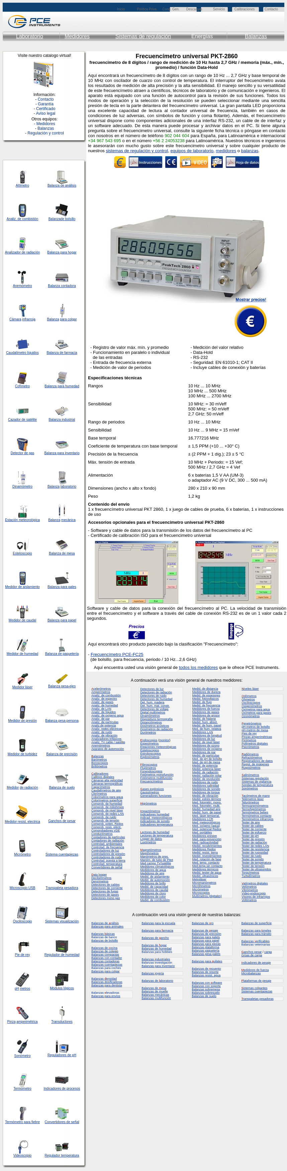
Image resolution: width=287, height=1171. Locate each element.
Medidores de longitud (207, 735)
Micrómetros (200, 889)
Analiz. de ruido (101, 732)
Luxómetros (148, 842)
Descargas (194, 9)
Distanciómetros (151, 722)
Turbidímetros (251, 876)
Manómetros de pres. (154, 856)
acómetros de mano (256, 795)
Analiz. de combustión (106, 695)
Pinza (11, 1021)
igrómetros (148, 803)
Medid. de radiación (205, 772)
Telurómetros (250, 802)
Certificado (45, 108)
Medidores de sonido (206, 789)
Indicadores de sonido (155, 821)
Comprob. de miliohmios (107, 807)
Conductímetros (102, 834)
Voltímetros (249, 900)
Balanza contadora (62, 286)
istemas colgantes (254, 988)
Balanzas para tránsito (256, 934)
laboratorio (68, 486)
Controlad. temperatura (106, 864)
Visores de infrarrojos (256, 896)
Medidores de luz (203, 739)
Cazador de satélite (22, 419)
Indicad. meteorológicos (156, 817)
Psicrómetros (250, 747)
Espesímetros (149, 743)
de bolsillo (68, 219)
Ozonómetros (251, 716)
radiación (33, 252)
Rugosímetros (251, 767)
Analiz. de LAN (101, 708)
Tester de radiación (254, 842)
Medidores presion (204, 836)
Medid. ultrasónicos (205, 876)
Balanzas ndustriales (155, 959)
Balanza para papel (61, 620)
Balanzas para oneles (256, 930)
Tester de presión (253, 839)
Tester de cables (253, 825)
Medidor (13, 654)
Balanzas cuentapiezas (106, 964)
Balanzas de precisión (206, 934)
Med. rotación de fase (206, 859)
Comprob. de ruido (103, 817)
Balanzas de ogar (154, 945)
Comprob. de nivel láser (107, 810)
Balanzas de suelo (204, 996)
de (23, 252)
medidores (226, 150)
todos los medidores (198, 667)
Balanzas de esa (153, 988)
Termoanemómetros (255, 805)
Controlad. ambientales (106, 844)
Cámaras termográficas (107, 783)
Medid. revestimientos (206, 856)
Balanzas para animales (107, 926)
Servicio (219, 9)
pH (17, 988)
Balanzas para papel (205, 940)
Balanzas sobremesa (206, 989)
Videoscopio (22, 1155)
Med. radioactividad (205, 842)
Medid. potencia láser (206, 769)
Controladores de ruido (106, 857)
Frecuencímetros (151, 781)
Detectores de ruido (153, 695)
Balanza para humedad (61, 386)
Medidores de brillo (153, 883)
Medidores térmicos (205, 869)
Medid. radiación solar (206, 775)
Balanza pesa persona (62, 720)
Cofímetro (22, 386)
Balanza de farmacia (61, 353)
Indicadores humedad (154, 814)
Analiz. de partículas (104, 722)
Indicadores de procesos (62, 1088)
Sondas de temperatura (257, 785)
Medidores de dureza (206, 692)
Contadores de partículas (108, 837)
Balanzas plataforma (205, 947)
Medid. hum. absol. (204, 722)
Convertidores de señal (62, 1122)
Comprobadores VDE (105, 830)
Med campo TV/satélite (155, 863)
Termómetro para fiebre (22, 1122)
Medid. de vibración (205, 795)
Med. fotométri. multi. (206, 805)
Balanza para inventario (61, 453)
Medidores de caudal (154, 890)
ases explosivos (152, 789)
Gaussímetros (149, 792)
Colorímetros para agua (107, 797)
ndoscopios (149, 740)
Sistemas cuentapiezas (256, 991)
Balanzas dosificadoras (106, 982)
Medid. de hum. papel (206, 725)
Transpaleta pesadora (62, 888)
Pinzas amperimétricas (257, 737)
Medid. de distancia (205, 688)
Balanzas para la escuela (158, 923)
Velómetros (249, 886)
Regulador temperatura (62, 1155)
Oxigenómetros (252, 706)
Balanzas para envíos (105, 996)
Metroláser (199, 879)
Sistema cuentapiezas (61, 854)
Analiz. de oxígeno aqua (107, 715)
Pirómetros (249, 740)
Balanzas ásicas (103, 934)
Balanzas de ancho (155, 938)
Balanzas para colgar (105, 971)
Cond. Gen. (170, 9)
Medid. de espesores (206, 695)
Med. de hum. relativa (206, 728)
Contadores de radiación (107, 840)
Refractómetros (252, 757)
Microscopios (201, 892)
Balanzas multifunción (156, 998)
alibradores (99, 773)
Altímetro (22, 185)
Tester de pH (250, 836)
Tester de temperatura (256, 862)
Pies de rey (249, 733)
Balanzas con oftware (207, 982)
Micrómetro (22, 854)
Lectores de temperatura (156, 835)
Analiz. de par (100, 718)
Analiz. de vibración (104, 735)
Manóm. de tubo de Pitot (156, 860)
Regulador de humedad (62, 955)
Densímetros (99, 881)
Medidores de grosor (206, 715)
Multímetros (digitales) (207, 896)
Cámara (15, 319)
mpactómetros (150, 811)
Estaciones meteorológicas (158, 747)
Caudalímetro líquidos (22, 353)
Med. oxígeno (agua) (206, 825)
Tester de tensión (253, 866)
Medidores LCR (202, 819)
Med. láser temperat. (206, 815)
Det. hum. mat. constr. (155, 705)
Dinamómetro (22, 486)
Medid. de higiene (204, 718)
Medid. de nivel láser (206, 742)
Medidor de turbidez (22, 754)
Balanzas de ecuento (206, 968)
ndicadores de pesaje (256, 962)
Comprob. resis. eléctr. (106, 827)
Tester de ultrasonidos (256, 869)
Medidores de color (153, 896)
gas (31, 453)
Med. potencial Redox (206, 829)
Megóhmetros (149, 853)
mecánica (68, 520)
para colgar (68, 319)
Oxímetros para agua (256, 709)
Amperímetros (100, 692)
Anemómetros (100, 745)
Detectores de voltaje (154, 709)
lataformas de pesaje (256, 980)
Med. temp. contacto (205, 862)
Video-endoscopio (254, 893)
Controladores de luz (105, 850)
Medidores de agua (153, 870)
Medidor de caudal (22, 620)
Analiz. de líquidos (103, 712)
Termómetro (22, 1088)
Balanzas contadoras (105, 961)
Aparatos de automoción (107, 749)
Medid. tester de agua (206, 872)
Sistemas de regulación (143, 36)
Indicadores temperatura (156, 824)
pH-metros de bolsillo (256, 726)
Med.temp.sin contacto (207, 866)
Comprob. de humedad (106, 803)
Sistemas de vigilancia (256, 781)
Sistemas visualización (62, 921)
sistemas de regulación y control (137, 150)
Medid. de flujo (202, 702)
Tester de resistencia (255, 849)
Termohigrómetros (254, 809)
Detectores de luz (152, 689)
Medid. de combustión (155, 900)
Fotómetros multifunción (156, 778)
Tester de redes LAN (255, 846)
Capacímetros (100, 787)
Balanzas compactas (105, 954)
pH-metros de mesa (255, 730)
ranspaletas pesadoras (257, 998)
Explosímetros (149, 757)
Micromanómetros (204, 882)
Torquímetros (250, 872)
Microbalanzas (251, 973)
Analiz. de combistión (22, 219)
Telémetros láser (253, 799)
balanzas (249, 150)
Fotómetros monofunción (157, 774)
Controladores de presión (108, 854)
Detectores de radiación (156, 692)
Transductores (62, 1021)
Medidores (77, 36)
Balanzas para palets (206, 937)
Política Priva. (147, 9)
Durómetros (148, 732)
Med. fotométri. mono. (206, 802)
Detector (17, 453)
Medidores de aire (152, 873)
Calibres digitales (102, 777)
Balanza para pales (61, 587)
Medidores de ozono (205, 745)
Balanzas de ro (202, 923)
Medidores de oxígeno (207, 749)
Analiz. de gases (102, 702)
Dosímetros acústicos (154, 725)
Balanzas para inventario (158, 966)
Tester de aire (251, 822)
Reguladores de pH (61, 1055)
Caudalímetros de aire (106, 790)
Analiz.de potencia (103, 725)
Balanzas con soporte (206, 986)
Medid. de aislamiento (155, 876)
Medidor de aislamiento (22, 587)
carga (268, 952)
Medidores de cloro (153, 893)
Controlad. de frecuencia (107, 847)
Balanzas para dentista (106, 985)
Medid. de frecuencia (206, 705)
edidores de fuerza (255, 970)
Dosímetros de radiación (156, 729)
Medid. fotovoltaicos (205, 698)
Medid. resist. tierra (205, 852)
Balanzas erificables (255, 941)
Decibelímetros (101, 878)
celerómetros (101, 688)
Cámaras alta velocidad (107, 780)
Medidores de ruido (205, 782)
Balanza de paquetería (62, 654)
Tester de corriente (254, 829)
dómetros (249, 696)
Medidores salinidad (205, 785)
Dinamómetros (150, 715)
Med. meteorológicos (206, 822)
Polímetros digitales (255, 743)
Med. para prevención (206, 839)
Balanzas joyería (152, 973)
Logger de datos (151, 839)
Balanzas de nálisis (105, 923)
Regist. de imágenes (255, 764)
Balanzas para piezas (206, 944)
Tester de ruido (252, 856)
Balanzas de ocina (104, 948)
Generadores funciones (156, 795)
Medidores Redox (204, 849)
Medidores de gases (205, 712)
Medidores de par (203, 752)
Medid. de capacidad (154, 886)
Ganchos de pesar (62, 821)
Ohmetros (248, 699)
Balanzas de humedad (156, 948)
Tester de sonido (253, 859)
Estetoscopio (22, 553)
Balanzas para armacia (157, 930)
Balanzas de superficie (256, 923)
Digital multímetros (152, 712)
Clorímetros (99, 793)
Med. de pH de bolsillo (207, 759)
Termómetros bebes (255, 812)
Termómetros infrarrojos (257, 819)
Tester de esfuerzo (254, 832)
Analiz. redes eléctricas (106, 728)
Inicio (121, 9)
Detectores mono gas (105, 898)
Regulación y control (45, 133)
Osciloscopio (22, 921)
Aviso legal (45, 113)
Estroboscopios (150, 753)
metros (25, 988)
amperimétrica (26, 1021)
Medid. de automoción (155, 880)
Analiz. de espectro (104, 698)
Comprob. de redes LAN (107, 813)
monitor (164, 740)
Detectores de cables (105, 884)
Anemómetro (22, 286)
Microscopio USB (22, 888)
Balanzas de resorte (205, 972)
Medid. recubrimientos (207, 846)
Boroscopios (99, 763)
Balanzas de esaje (205, 930)
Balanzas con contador (106, 958)
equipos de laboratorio (191, 150)
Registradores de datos (257, 761)
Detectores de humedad (156, 699)
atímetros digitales (255, 883)
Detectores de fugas (104, 891)
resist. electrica (28, 821)
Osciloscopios (251, 702)
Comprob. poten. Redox (107, 823)
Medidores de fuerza (205, 708)
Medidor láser (22, 687)
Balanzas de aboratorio (157, 980)
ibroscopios (148, 764)
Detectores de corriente (107, 888)
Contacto (271, 9)
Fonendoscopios (151, 771)
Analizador (13, 252)
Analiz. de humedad (104, 705)
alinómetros (250, 775)
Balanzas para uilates (207, 961)
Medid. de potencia (204, 765)
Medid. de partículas (205, 755)
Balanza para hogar (61, 252)
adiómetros (250, 754)
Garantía (46, 104)
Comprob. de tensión (105, 820)
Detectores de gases (105, 894)
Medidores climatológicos (157, 866)
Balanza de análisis (61, 185)
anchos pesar (251, 952)
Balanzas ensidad (104, 978)
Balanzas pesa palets (206, 954)
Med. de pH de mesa (206, 762)
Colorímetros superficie (106, 800)
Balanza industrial (62, 419)
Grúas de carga (251, 955)
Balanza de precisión (62, 754)
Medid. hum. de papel (206, 812)
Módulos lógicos (62, 988)
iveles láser (250, 688)
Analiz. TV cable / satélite (108, 742)
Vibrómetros (250, 890)
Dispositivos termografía (156, 719)
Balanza (55, 219)
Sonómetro (22, 1056)
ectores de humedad (154, 832)
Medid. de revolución (206, 779)
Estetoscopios (149, 750)
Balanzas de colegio (104, 951)
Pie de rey (22, 955)
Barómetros (99, 759)
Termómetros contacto (256, 815)
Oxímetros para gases (256, 712)
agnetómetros (150, 850)
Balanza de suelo (62, 787)
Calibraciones (244, 9)
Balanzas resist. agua (206, 975)
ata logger (99, 874)
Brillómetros (99, 766)
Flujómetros (148, 768)
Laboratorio (29, 36)
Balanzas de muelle (154, 991)
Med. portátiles (202, 832)
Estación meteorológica (22, 520)
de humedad (28, 654)
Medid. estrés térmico (206, 799)
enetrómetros (251, 723)
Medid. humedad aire (206, 809)
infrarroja (28, 319)
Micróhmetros (201, 886)
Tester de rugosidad (255, 852)
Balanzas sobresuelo (206, 992)
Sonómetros (250, 788)
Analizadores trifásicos (106, 739)
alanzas (97, 756)
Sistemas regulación (255, 778)
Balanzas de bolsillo (104, 940)
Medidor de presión (22, 720)
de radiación (29, 787)
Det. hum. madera (152, 702)
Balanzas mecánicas (155, 994)
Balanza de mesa (62, 553)
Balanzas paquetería (205, 950)
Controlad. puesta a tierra (108, 860)
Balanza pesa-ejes (62, 686)
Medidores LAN (202, 732)
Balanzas (256, 36)
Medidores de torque (206, 792)
